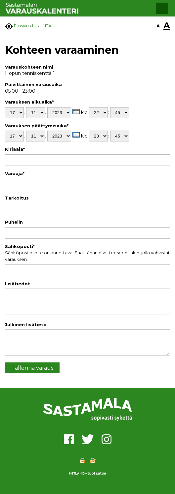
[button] (162, 8)
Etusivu (21, 25)
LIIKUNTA (41, 25)
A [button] (158, 25)
